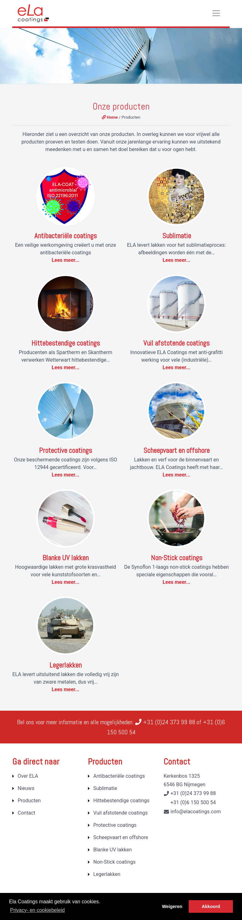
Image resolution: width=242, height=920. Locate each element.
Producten (29, 801)
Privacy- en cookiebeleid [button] (37, 910)
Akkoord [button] (211, 906)
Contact (26, 813)
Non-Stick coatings (176, 557)
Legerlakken (65, 665)
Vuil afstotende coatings (176, 343)
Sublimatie (176, 235)
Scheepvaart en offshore (176, 450)
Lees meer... (65, 260)
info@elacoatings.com (195, 812)
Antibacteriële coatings (65, 235)
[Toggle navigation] (216, 13)
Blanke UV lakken (66, 557)
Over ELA (28, 776)
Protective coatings (65, 450)
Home (110, 117)
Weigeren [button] (172, 906)
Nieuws (26, 788)
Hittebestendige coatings (66, 343)
